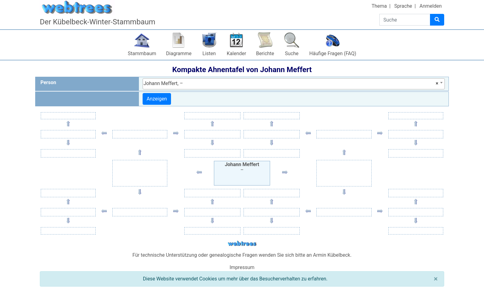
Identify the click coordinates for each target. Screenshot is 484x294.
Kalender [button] (236, 53)
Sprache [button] (403, 6)
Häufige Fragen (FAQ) (332, 53)
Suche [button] (291, 53)
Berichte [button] (265, 53)
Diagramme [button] (178, 53)
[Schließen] (436, 279)
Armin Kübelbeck (331, 255)
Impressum (242, 267)
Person (48, 82)
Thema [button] (379, 6)
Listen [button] (209, 53)
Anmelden (430, 6)
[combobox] (294, 83)
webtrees (242, 243)
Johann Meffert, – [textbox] (291, 83)
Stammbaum (142, 53)
